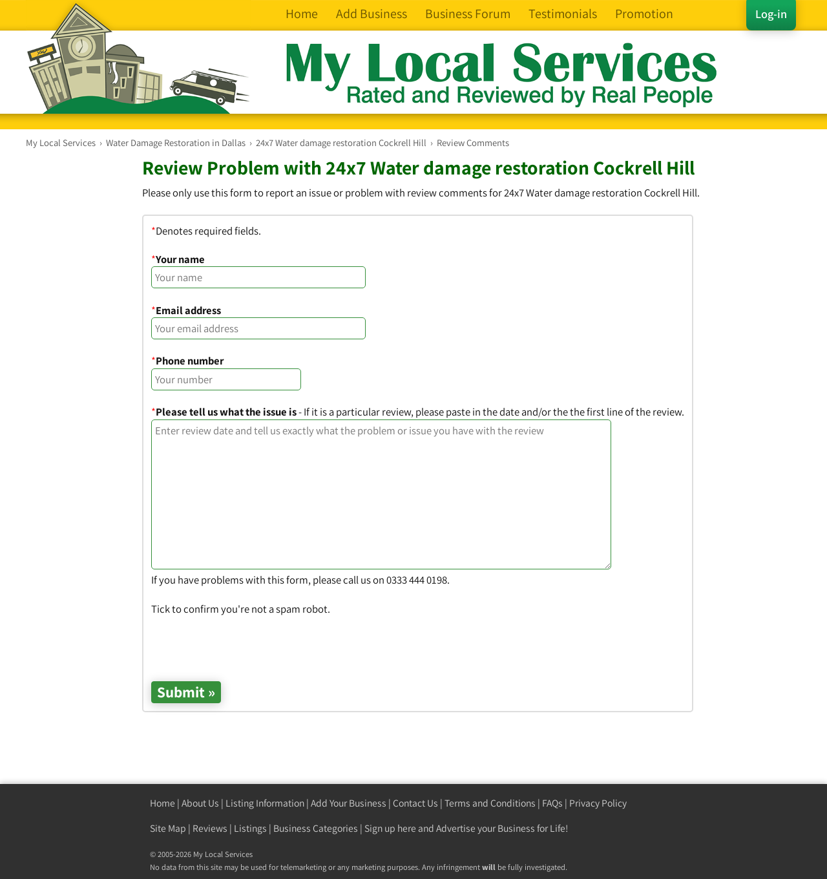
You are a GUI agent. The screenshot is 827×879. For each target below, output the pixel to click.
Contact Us (415, 803)
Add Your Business (348, 803)
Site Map (168, 828)
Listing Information (264, 803)
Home (162, 803)
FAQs (552, 803)
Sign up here (390, 828)
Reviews (210, 828)
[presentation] (249, 642)
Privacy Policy (598, 803)
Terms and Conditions (490, 803)
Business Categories (315, 828)
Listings (250, 828)
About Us (200, 803)
